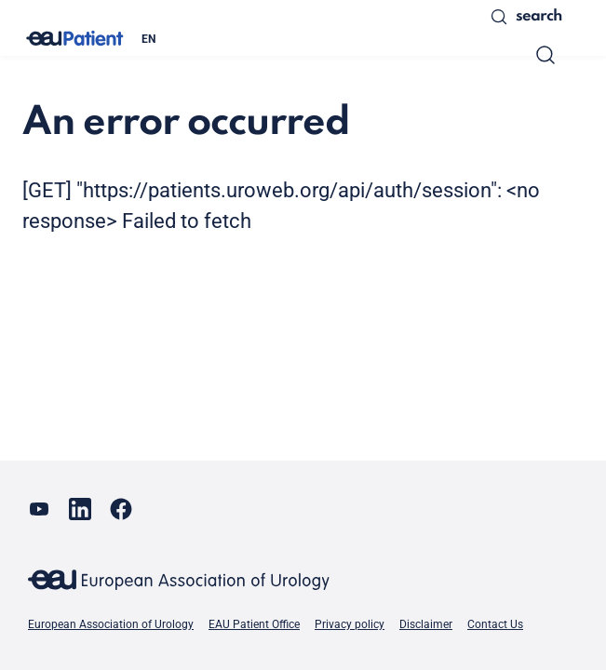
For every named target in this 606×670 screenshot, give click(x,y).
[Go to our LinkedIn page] (80, 509)
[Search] (545, 55)
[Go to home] (74, 38)
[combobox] (301, 39)
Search (525, 16)
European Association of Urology (111, 624)
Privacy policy (349, 624)
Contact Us (495, 624)
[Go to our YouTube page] (39, 509)
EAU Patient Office (254, 624)
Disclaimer (425, 624)
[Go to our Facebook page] (121, 509)
